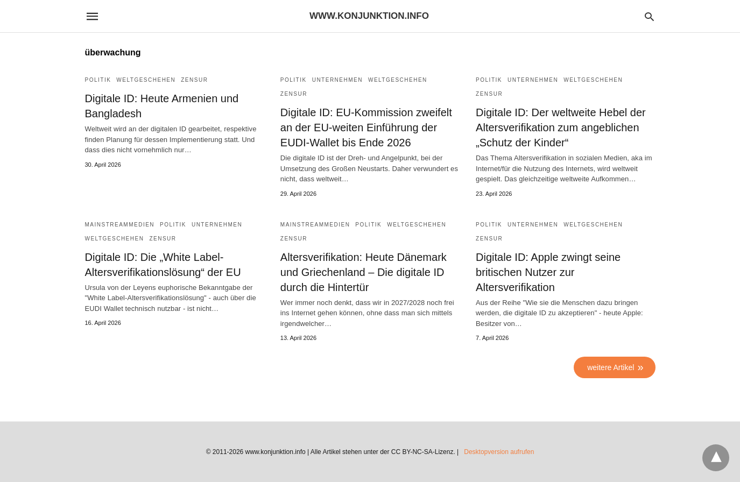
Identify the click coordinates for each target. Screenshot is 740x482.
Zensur (194, 80)
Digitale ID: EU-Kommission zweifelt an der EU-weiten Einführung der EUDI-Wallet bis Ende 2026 (366, 127)
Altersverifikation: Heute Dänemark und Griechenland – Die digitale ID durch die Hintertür (363, 272)
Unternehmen (337, 80)
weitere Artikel (610, 367)
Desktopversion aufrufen (499, 452)
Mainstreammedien (120, 225)
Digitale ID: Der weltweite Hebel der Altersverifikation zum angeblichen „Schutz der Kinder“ (561, 127)
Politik (98, 80)
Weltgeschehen (145, 80)
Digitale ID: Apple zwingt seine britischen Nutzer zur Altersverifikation (548, 272)
